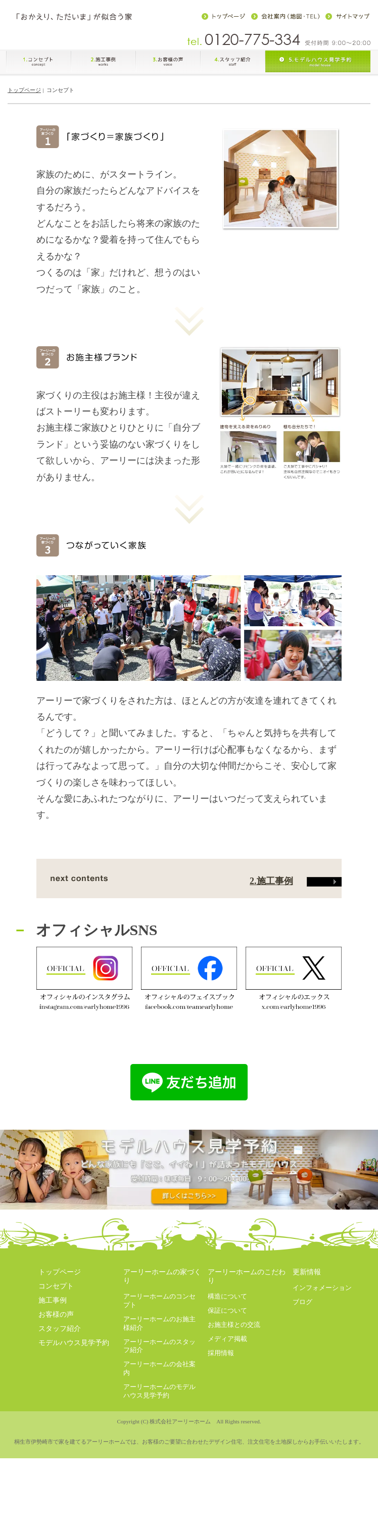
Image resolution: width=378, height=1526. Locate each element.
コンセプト (56, 1382)
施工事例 (52, 1396)
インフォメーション (322, 1384)
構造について (227, 1392)
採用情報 (221, 1448)
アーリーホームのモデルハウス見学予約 (159, 1486)
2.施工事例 (296, 977)
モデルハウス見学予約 (73, 1439)
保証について (227, 1406)
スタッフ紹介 (59, 1424)
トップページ (24, 96)
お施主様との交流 (234, 1420)
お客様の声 (56, 1410)
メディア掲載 (227, 1434)
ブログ (302, 1398)
